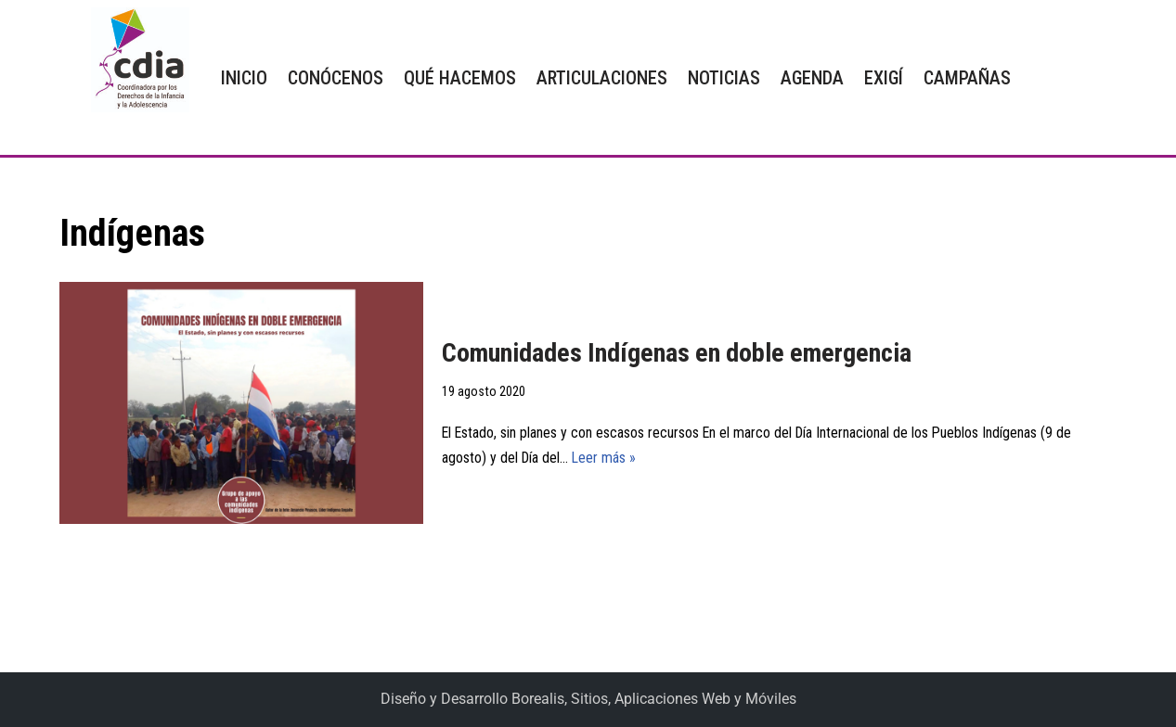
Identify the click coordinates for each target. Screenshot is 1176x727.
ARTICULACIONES (601, 78)
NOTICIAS (724, 78)
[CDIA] (135, 59)
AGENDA (812, 78)
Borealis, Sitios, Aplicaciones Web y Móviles (653, 699)
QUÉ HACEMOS (460, 78)
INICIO (244, 78)
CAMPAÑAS (967, 78)
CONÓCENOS (335, 78)
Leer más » (606, 458)
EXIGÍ (883, 78)
